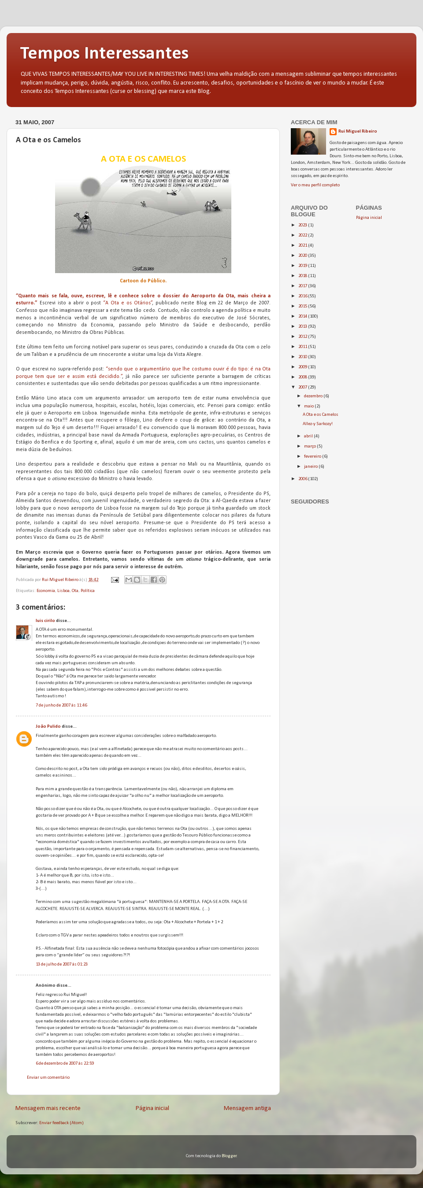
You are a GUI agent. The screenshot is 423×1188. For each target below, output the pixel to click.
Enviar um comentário (48, 1077)
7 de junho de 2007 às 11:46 (61, 705)
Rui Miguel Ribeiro (357, 131)
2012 (303, 336)
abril (309, 436)
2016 (303, 296)
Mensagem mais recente (48, 1108)
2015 (303, 306)
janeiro (311, 466)
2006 (303, 479)
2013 (303, 326)
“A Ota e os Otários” (127, 303)
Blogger (229, 1156)
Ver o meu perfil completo (315, 185)
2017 (303, 286)
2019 (303, 265)
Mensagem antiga (247, 1108)
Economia (46, 590)
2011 (303, 346)
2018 (303, 276)
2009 (303, 367)
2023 (303, 225)
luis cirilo (45, 620)
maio (309, 406)
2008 (303, 377)
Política (88, 590)
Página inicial (152, 1108)
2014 (303, 316)
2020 (303, 255)
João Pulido (48, 726)
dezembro (313, 396)
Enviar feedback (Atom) (61, 1123)
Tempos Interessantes (104, 53)
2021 (303, 245)
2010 (303, 357)
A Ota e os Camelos (320, 414)
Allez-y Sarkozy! (318, 424)
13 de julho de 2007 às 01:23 (62, 964)
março (310, 446)
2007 (303, 387)
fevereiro (313, 456)
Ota (75, 590)
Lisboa (63, 590)
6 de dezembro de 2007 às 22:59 (65, 1063)
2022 (303, 235)
